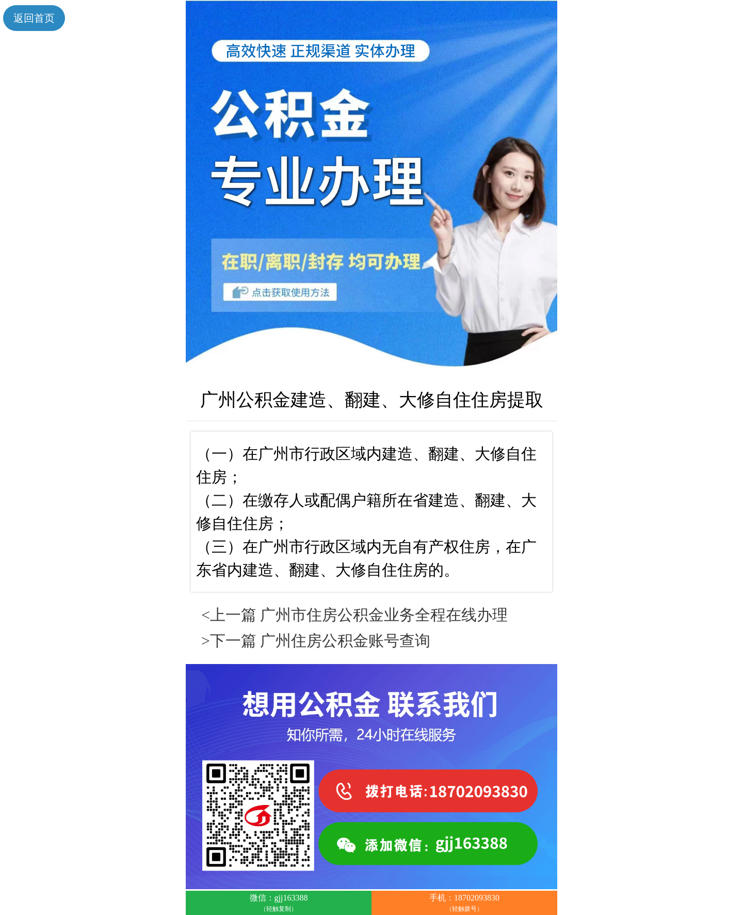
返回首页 (34, 18)
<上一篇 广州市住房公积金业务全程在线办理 (354, 614)
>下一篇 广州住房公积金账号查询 (315, 640)
